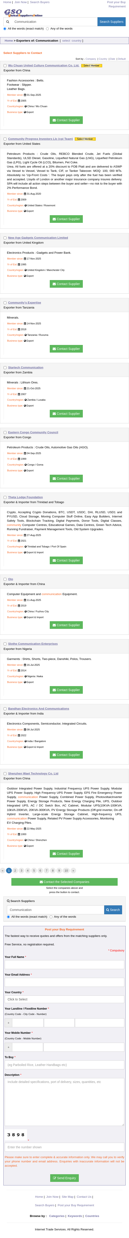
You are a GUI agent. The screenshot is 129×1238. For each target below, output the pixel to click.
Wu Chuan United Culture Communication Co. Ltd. (43, 65)
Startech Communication (25, 367)
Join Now (21, 2)
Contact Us (84, 1196)
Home (9, 40)
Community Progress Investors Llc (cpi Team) (40, 138)
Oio (10, 579)
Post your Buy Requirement (76, 1205)
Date (112, 58)
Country (103, 58)
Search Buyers (40, 2)
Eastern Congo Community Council (33, 432)
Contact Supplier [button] (66, 120)
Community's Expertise (24, 302)
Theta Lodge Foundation (25, 497)
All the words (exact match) (23, 28)
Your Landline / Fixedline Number (26, 1008)
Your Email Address (17, 974)
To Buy (9, 1057)
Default (122, 58)
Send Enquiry (64, 1178)
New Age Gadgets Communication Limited (38, 237)
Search (113, 910)
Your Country (13, 992)
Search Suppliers (111, 21)
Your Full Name (14, 957)
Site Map (68, 1196)
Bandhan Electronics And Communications (38, 708)
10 (66, 870)
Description (12, 1074)
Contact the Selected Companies (64, 882)
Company (90, 58)
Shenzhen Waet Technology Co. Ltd (33, 773)
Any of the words (59, 28)
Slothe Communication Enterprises (33, 643)
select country (71, 40)
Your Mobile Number (18, 1032)
